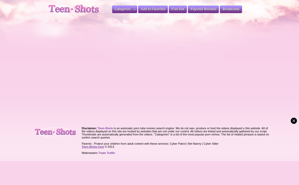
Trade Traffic (106, 152)
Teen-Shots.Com (93, 146)
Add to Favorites (153, 9)
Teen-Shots (57, 131)
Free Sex (178, 9)
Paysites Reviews (204, 9)
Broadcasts (231, 9)
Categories (125, 10)
